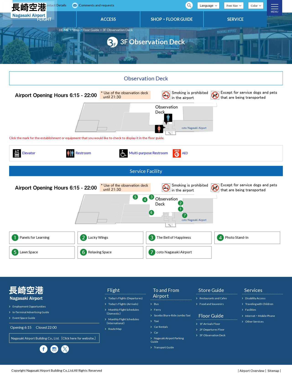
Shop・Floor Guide (85, 30)
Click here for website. (78, 338)
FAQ (73, 5)
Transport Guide (164, 347)
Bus (156, 304)
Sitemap (273, 370)
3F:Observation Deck (212, 335)
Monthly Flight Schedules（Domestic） (122, 311)
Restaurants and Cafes (213, 298)
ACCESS (136, 19)
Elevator (24, 153)
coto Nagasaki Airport (174, 252)
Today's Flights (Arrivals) (123, 304)
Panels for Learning (35, 237)
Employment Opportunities (29, 306)
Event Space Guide (24, 318)
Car (156, 332)
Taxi (156, 321)
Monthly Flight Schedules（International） (122, 321)
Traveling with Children (259, 304)
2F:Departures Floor (212, 329)
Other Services (254, 321)
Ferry (157, 309)
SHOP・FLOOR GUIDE (188, 19)
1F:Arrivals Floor (210, 324)
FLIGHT (83, 19)
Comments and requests (141, 5)
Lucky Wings (98, 237)
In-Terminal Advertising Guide (31, 312)
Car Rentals (161, 326)
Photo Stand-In (236, 237)
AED (180, 153)
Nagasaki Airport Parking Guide (167, 339)
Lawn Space (29, 252)
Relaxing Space (100, 252)
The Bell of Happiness (173, 237)
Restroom (78, 153)
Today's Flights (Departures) (125, 298)
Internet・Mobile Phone (260, 316)
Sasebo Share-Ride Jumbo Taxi (172, 315)
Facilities (250, 309)
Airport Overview (252, 370)
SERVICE (241, 19)
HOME (64, 30)
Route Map (114, 329)
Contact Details (99, 5)
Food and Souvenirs (212, 304)
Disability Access (255, 298)
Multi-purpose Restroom (143, 153)
